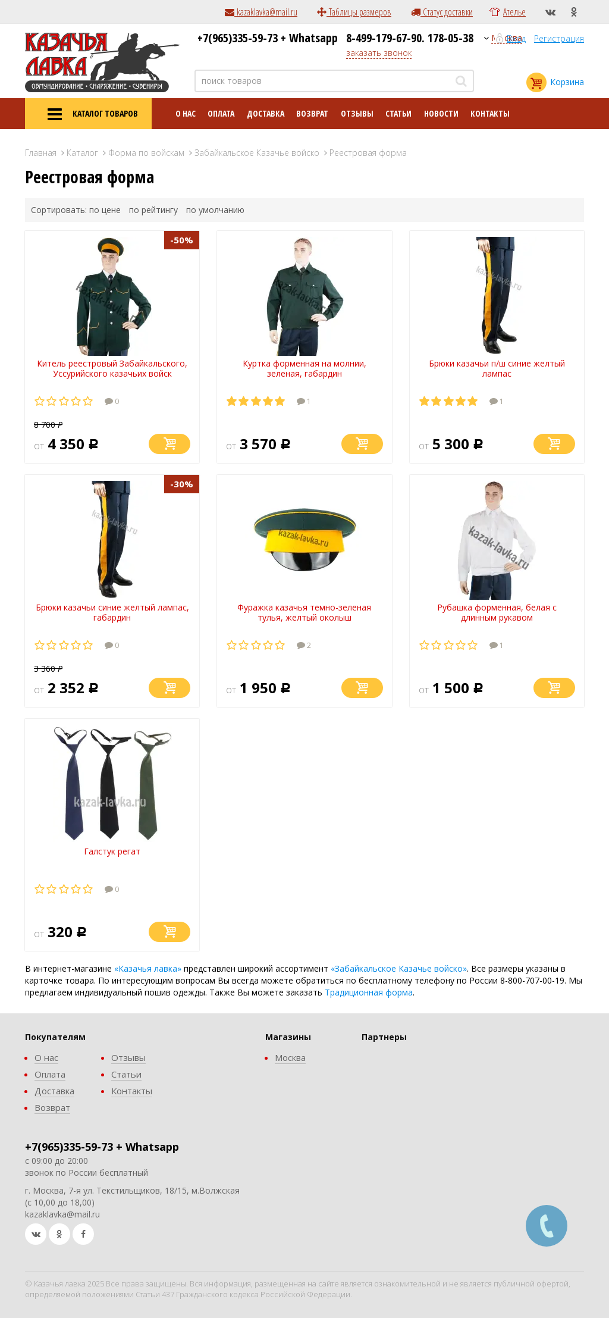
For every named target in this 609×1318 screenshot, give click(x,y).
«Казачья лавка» (147, 968)
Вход (516, 38)
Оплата (221, 113)
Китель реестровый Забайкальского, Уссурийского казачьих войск (112, 368)
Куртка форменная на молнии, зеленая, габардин (304, 368)
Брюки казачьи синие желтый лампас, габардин (112, 612)
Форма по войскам (146, 152)
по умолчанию (215, 209)
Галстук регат (112, 851)
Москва (290, 1057)
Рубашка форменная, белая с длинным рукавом (497, 612)
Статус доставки (442, 11)
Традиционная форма (369, 992)
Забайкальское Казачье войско (256, 152)
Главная (40, 152)
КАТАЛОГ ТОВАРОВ (88, 114)
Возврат (312, 113)
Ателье (514, 11)
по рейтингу (153, 209)
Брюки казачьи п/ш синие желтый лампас (497, 368)
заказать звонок (379, 52)
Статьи (398, 113)
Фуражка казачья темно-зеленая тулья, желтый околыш (304, 612)
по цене (105, 209)
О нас (185, 113)
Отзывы (357, 113)
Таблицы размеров (354, 11)
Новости (441, 113)
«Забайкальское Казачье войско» (399, 968)
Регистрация (559, 38)
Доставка (265, 113)
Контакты (490, 113)
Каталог (82, 152)
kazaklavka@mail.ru (261, 11)
